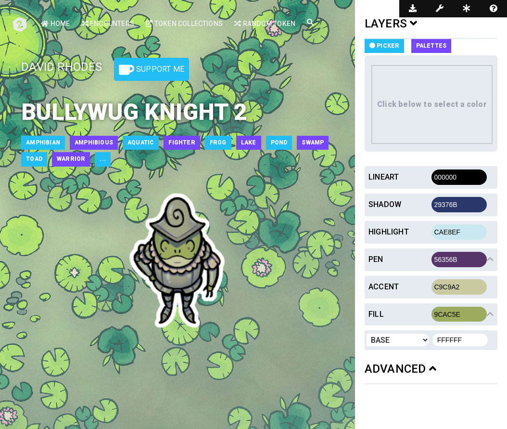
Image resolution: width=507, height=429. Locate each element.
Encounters (108, 23)
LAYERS (391, 23)
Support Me (151, 70)
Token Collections (184, 23)
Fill (376, 314)
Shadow (384, 204)
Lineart (383, 177)
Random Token (264, 23)
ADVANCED (400, 369)
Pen (375, 259)
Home (55, 23)
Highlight (388, 231)
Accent (383, 286)
